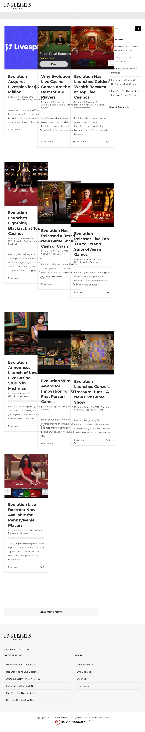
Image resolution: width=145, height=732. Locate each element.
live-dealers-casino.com (17, 649)
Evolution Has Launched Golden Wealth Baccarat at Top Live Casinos (91, 87)
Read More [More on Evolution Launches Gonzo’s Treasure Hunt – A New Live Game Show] (79, 440)
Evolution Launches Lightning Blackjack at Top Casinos (24, 223)
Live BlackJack (84, 671)
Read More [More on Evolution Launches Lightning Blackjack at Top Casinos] (13, 278)
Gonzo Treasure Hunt (93, 410)
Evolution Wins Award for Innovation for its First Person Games (58, 391)
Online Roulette (85, 664)
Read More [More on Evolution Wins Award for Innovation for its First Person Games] (46, 443)
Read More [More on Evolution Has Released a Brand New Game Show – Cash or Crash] (46, 284)
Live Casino (82, 686)
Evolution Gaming (23, 99)
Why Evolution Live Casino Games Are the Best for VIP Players (55, 87)
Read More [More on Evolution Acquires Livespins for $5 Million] (13, 129)
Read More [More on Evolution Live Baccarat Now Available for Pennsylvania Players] (13, 567)
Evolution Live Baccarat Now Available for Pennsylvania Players (22, 515)
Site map (81, 678)
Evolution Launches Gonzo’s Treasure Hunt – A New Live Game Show (92, 392)
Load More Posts (51, 612)
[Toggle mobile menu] (139, 5)
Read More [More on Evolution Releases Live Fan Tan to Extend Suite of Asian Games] (79, 292)
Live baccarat (23, 533)
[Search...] (122, 28)
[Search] (138, 28)
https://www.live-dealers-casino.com (93, 718)
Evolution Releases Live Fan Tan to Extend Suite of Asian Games (91, 244)
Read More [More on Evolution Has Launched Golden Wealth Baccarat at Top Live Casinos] (79, 141)
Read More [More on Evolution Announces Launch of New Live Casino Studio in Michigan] (13, 426)
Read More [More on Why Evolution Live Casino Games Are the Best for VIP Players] (46, 141)
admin (14, 97)
